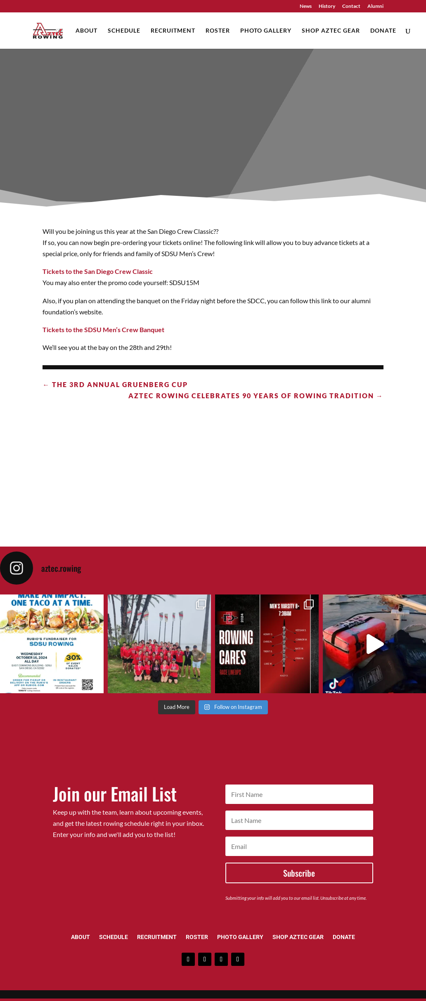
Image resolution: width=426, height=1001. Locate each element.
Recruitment (173, 31)
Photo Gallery (265, 31)
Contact (351, 6)
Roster (218, 31)
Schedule (124, 31)
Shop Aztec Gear (331, 31)
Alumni (375, 6)
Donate (383, 31)
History (327, 6)
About (86, 31)
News (306, 6)
